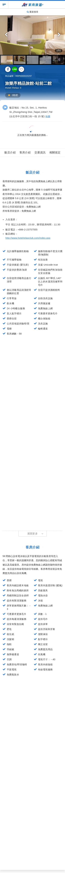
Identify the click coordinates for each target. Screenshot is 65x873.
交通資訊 (40, 152)
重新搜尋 (32, 12)
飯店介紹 (10, 152)
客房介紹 (25, 152)
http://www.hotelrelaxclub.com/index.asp (27, 238)
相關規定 (55, 152)
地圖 (47, 116)
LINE (14, 69)
